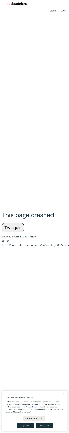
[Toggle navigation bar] (4, 4)
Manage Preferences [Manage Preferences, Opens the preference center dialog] (34, 418)
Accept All (44, 425)
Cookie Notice (31, 407)
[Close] (63, 394)
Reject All (25, 425)
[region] (35, 411)
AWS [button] (63, 10)
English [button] (53, 10)
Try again (13, 227)
